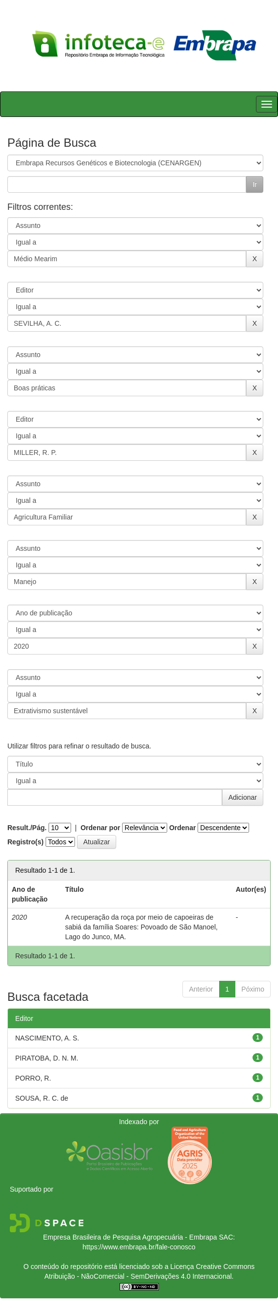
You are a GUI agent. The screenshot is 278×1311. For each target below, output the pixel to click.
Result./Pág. (27, 828)
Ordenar (182, 828)
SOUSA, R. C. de (41, 1098)
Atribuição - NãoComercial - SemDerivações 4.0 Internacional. (139, 1276)
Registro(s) (25, 842)
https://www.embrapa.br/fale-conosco (138, 1247)
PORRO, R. (33, 1078)
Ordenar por (100, 828)
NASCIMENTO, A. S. (47, 1038)
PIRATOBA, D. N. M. (46, 1058)
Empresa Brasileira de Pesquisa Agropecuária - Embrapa (130, 1237)
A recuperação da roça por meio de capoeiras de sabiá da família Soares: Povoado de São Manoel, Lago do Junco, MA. (141, 927)
